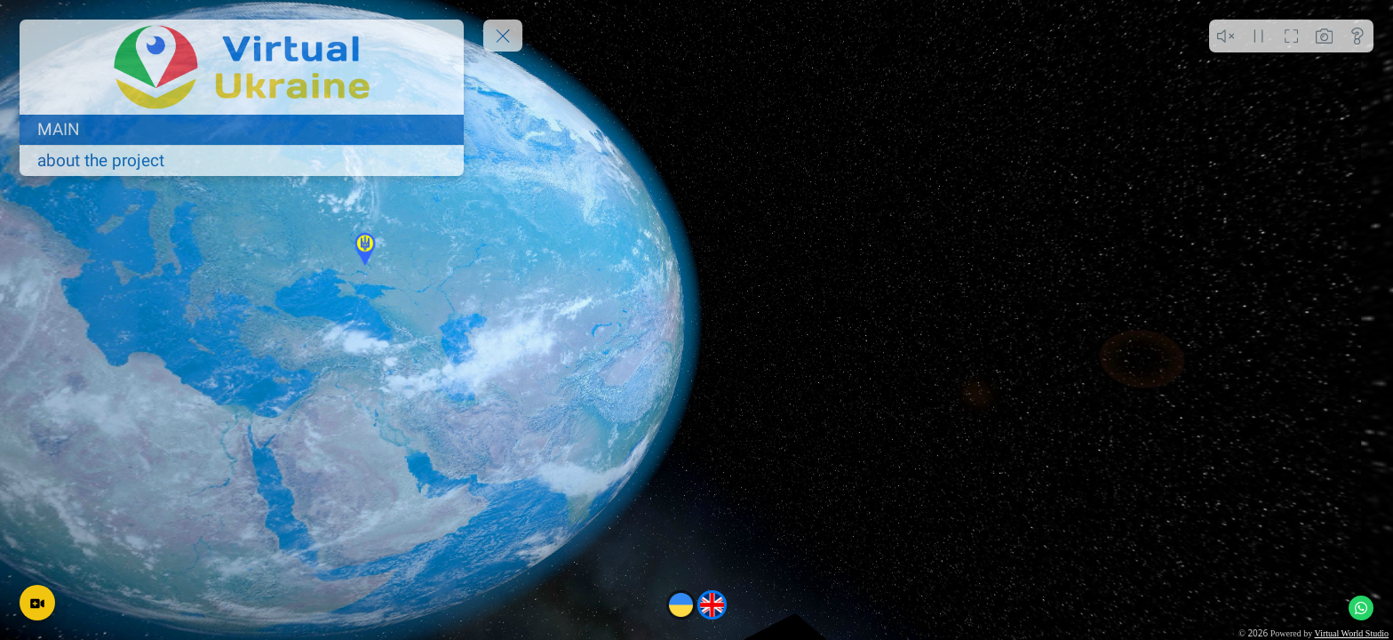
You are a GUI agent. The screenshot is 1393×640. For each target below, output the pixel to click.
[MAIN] (242, 130)
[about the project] (242, 161)
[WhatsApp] (1361, 608)
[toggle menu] (502, 36)
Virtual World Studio (1352, 633)
